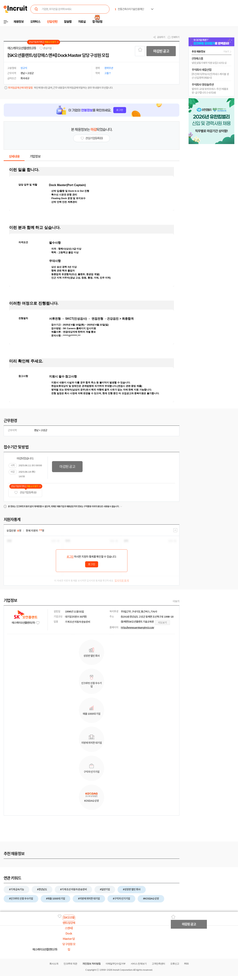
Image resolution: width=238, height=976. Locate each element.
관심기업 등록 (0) (25, 493)
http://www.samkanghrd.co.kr (137, 627)
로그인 (70, 557)
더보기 (176, 601)
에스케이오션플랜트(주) (22, 48)
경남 (36, 430)
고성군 (44, 430)
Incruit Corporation (122, 969)
